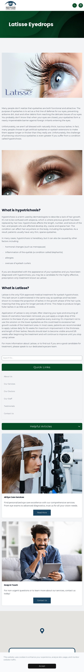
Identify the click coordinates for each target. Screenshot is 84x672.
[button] (1, 5)
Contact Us (9, 414)
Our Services (9, 384)
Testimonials (9, 406)
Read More (42, 513)
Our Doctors (9, 391)
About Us (8, 377)
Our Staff (8, 399)
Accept (42, 666)
